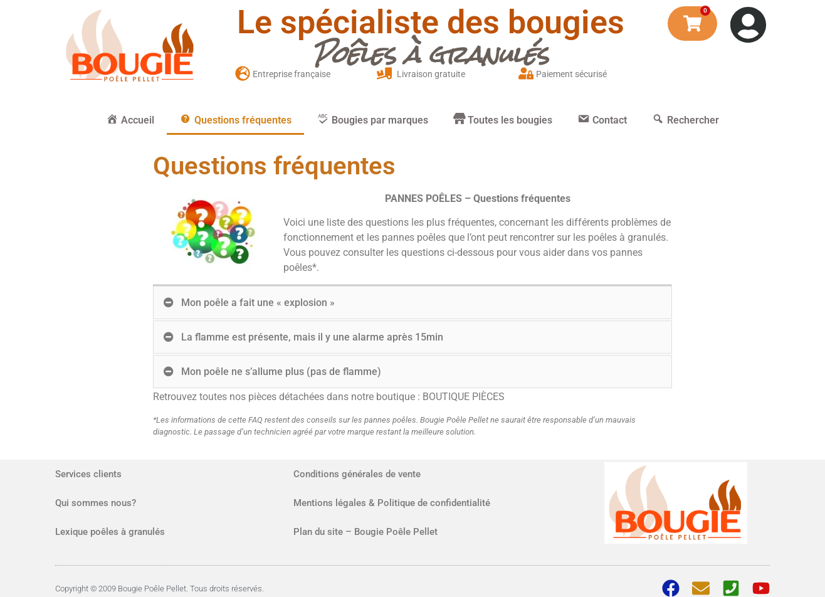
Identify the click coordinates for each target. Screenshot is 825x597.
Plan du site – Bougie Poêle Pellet (365, 531)
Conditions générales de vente (357, 474)
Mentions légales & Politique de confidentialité (391, 503)
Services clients (88, 474)
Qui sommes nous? (95, 503)
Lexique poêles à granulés (110, 531)
